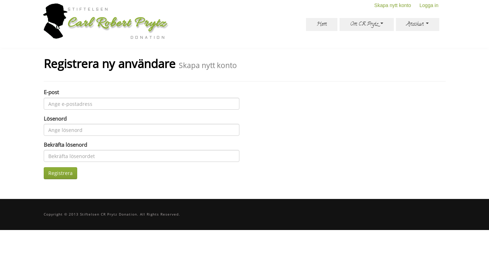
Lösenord (55, 118)
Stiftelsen (89, 9)
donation (148, 38)
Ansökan (418, 24)
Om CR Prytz (366, 24)
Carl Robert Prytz (117, 23)
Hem (322, 24)
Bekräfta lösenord (65, 144)
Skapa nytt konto (392, 5)
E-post (51, 92)
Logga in (429, 5)
